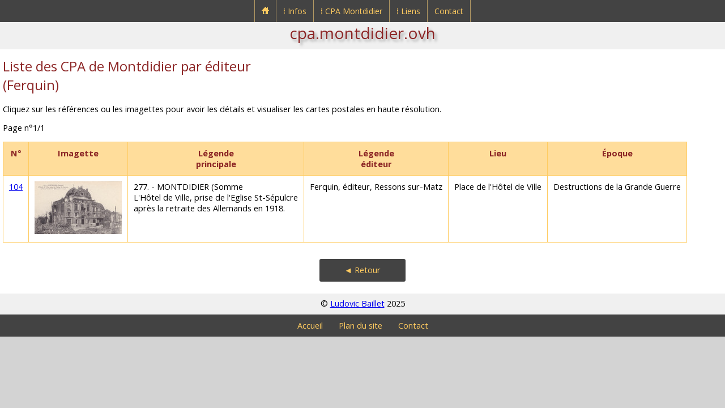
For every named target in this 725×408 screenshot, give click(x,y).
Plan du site (360, 325)
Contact (448, 11)
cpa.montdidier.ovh (362, 33)
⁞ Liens (408, 11)
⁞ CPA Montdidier (351, 11)
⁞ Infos (294, 11)
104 (16, 186)
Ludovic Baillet (357, 303)
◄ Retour (362, 270)
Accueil (310, 325)
